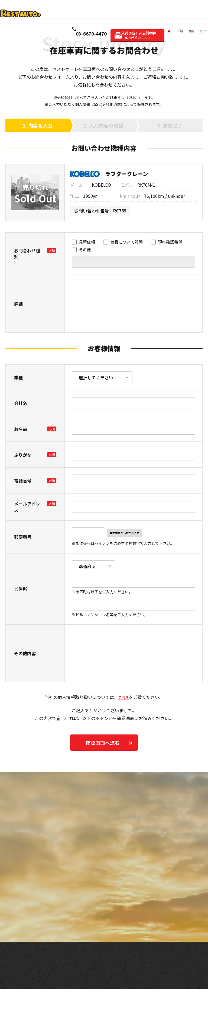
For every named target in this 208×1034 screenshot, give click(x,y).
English (200, 13)
